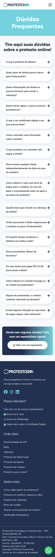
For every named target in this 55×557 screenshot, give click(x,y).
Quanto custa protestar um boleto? (22, 510)
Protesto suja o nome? (16, 472)
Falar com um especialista (27, 345)
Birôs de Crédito (12, 505)
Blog (6, 447)
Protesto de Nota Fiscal (16, 457)
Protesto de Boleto (14, 462)
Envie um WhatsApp (16, 419)
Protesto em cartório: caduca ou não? (23, 495)
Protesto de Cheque (14, 467)
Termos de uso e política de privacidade (20, 552)
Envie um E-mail (14, 414)
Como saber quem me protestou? (21, 490)
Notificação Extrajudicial (16, 515)
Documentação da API (15, 442)
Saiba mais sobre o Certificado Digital (25, 424)
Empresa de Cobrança (15, 500)
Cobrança (8, 452)
